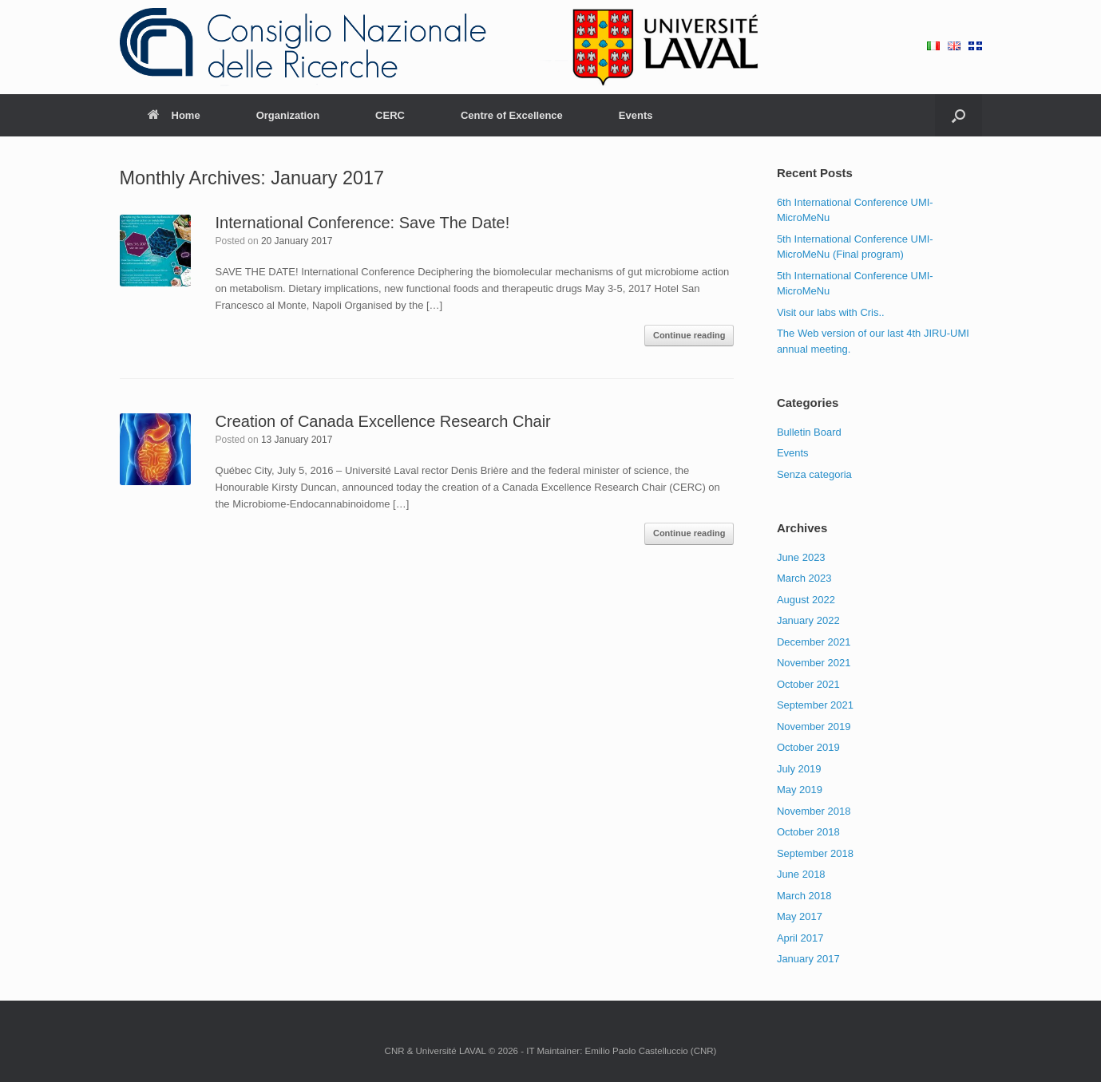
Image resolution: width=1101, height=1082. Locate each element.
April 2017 (800, 938)
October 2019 (808, 747)
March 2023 (804, 578)
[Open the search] (958, 115)
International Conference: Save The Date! (363, 222)
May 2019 (799, 790)
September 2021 (815, 705)
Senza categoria (814, 474)
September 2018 (815, 853)
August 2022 (806, 600)
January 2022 (808, 620)
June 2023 (801, 557)
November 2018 (814, 811)
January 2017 (808, 959)
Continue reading (689, 335)
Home (174, 115)
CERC (390, 115)
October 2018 (808, 832)
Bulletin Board (809, 432)
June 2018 (801, 874)
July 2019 (799, 769)
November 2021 (814, 663)
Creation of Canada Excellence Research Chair (383, 421)
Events (636, 115)
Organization (287, 115)
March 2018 (804, 896)
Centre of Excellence (512, 115)
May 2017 (799, 916)
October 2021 (808, 684)
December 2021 (814, 642)
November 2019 (814, 727)
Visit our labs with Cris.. (831, 312)
